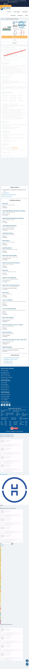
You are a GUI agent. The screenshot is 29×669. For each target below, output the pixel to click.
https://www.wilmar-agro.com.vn (10, 194)
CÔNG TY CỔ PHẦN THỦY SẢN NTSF (9, 271)
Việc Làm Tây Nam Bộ (5, 386)
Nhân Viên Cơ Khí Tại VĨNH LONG (9, 277)
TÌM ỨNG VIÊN (12, 15)
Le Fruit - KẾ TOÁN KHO (7, 300)
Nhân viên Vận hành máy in (8, 317)
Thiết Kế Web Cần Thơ (5, 391)
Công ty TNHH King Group (8, 318)
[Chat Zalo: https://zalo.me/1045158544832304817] (7, 405)
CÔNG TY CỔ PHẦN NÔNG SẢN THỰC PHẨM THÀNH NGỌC (13, 348)
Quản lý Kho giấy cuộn (7, 332)
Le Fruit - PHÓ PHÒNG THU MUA (9, 308)
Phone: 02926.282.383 (5, 398)
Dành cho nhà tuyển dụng (6, 5)
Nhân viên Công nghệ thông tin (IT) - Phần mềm (12, 324)
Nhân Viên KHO (5, 292)
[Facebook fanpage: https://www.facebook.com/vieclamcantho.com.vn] (2, 405)
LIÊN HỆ (26, 15)
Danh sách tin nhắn (3, 434)
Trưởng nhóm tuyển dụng (7, 233)
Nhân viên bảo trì (6, 240)
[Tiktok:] (9, 405)
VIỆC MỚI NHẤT (25, 11)
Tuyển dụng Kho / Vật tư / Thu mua (10, 359)
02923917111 (6, 192)
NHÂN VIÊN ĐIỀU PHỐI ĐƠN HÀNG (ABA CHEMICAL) (13, 218)
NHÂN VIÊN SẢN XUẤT (7, 248)
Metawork (13, 431)
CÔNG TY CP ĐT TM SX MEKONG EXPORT (10, 279)
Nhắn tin (14, 43)
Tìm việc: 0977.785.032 (5, 396)
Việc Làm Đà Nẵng (4, 384)
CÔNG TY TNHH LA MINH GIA (8, 264)
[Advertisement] (13, 172)
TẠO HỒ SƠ (9, 11)
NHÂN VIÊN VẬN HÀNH (7, 347)
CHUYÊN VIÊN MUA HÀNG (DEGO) (9, 225)
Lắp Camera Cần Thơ (5, 389)
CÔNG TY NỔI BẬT (17, 11)
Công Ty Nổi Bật (4, 382)
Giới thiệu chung (2, 423)
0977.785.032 (15, 0)
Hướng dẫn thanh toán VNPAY (6, 377)
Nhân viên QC (5, 203)
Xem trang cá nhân (3, 474)
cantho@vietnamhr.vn (5, 401)
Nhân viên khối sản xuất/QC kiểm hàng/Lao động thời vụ (14, 339)
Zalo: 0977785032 (4, 399)
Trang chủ (3, 19)
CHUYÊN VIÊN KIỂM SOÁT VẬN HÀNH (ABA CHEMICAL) (14, 210)
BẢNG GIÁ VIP (20, 15)
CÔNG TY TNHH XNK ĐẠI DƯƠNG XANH (9, 249)
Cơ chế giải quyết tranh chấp (21, 423)
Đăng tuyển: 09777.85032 (5, 394)
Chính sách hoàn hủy (5, 379)
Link (3, 545)
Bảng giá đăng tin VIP (5, 372)
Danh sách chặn (10, 434)
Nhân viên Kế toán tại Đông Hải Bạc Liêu (11, 285)
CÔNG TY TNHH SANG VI (7, 294)
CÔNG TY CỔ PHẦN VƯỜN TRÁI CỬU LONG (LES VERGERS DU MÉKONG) (14, 302)
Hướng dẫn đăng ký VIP (5, 374)
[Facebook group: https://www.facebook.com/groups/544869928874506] (4, 405)
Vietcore (21, 431)
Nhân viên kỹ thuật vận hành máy (9, 255)
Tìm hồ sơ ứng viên (4, 370)
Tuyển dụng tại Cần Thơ (8, 361)
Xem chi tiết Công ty (8, 196)
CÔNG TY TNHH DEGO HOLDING (8, 205)
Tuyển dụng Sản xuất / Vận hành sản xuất (11, 357)
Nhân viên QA (5, 270)
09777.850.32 (7, 0)
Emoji (1, 545)
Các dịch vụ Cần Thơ (5, 387)
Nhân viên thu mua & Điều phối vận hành (11, 262)
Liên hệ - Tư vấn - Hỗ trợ (5, 375)
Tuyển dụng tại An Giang (8, 363)
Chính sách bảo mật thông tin (16, 423)
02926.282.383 (23, 0)
